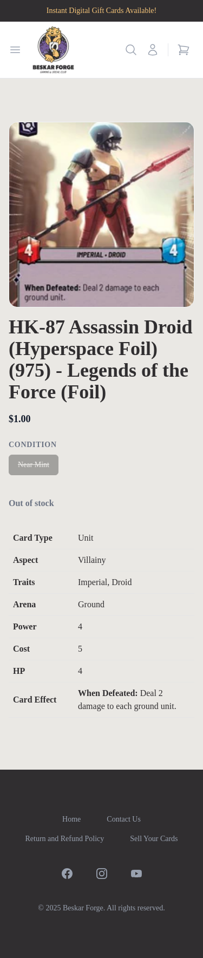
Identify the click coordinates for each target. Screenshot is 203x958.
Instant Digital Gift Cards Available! (101, 10)
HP (19, 670)
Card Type (33, 537)
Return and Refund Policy (64, 839)
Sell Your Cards (154, 839)
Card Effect (34, 699)
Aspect (25, 560)
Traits (24, 582)
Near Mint (33, 465)
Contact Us (124, 819)
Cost (21, 648)
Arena (24, 604)
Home (71, 819)
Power (25, 626)
